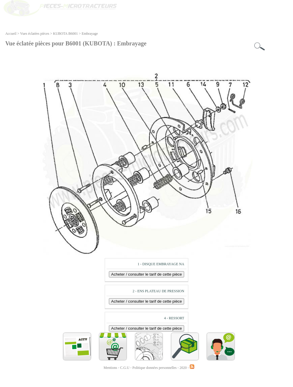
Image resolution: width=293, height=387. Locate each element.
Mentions (110, 368)
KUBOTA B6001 (65, 33)
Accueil (10, 33)
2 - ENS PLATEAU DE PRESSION (158, 291)
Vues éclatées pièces (34, 33)
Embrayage (90, 33)
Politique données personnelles (155, 368)
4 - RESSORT (174, 318)
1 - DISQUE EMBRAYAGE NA (160, 264)
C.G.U (125, 368)
